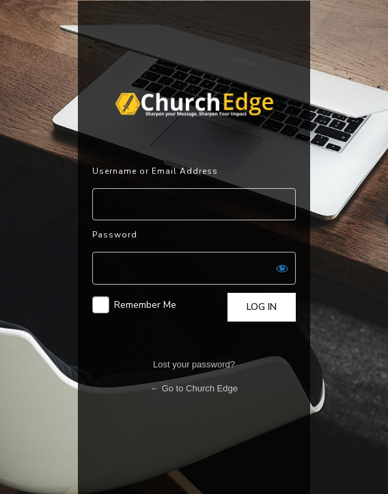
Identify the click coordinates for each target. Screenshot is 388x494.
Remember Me (145, 305)
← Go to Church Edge (194, 388)
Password (114, 234)
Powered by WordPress (194, 104)
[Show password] (282, 268)
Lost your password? (194, 364)
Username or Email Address (155, 171)
